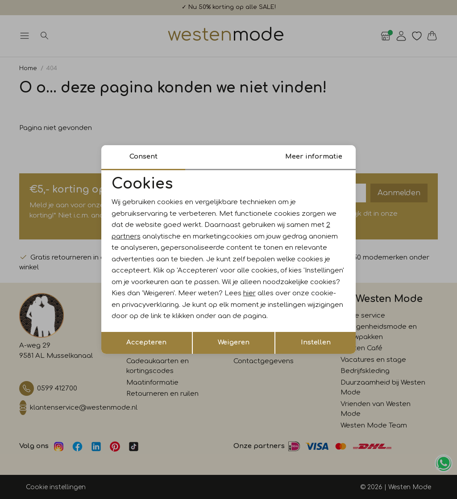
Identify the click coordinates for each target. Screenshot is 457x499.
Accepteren (146, 342)
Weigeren (233, 342)
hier (249, 293)
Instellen (316, 342)
